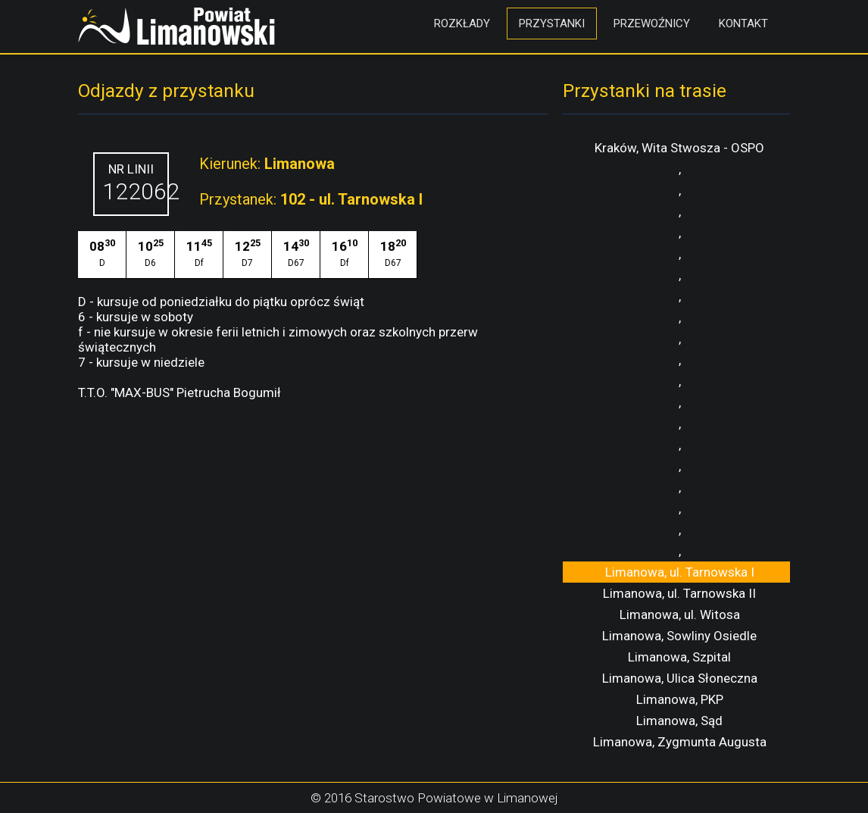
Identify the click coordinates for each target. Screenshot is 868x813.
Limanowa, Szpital (679, 656)
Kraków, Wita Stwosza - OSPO (679, 147)
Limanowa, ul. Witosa (680, 614)
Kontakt (743, 23)
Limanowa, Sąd (679, 720)
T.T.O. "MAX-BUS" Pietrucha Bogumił (179, 392)
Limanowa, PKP (679, 699)
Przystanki (552, 23)
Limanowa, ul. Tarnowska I (679, 572)
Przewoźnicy (652, 23)
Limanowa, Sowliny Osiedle (679, 635)
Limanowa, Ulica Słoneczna (679, 678)
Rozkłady (462, 23)
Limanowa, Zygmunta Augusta (680, 741)
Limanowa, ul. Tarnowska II (679, 593)
